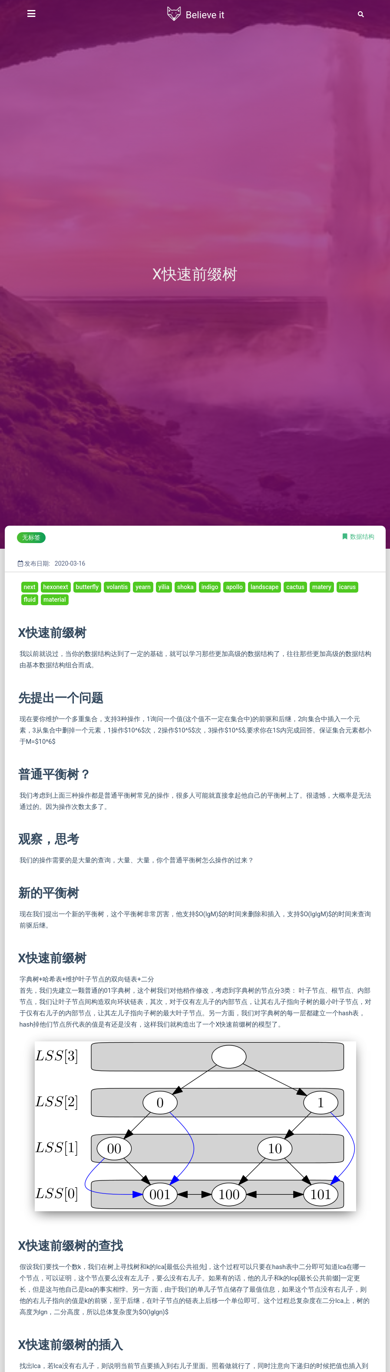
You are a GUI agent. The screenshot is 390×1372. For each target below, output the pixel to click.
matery (321, 586)
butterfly (87, 586)
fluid (30, 599)
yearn (143, 586)
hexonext (55, 586)
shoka (185, 586)
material (54, 599)
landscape (264, 586)
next (30, 586)
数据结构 (362, 536)
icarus (347, 586)
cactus (295, 586)
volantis (117, 586)
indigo (210, 586)
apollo (234, 586)
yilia (164, 586)
